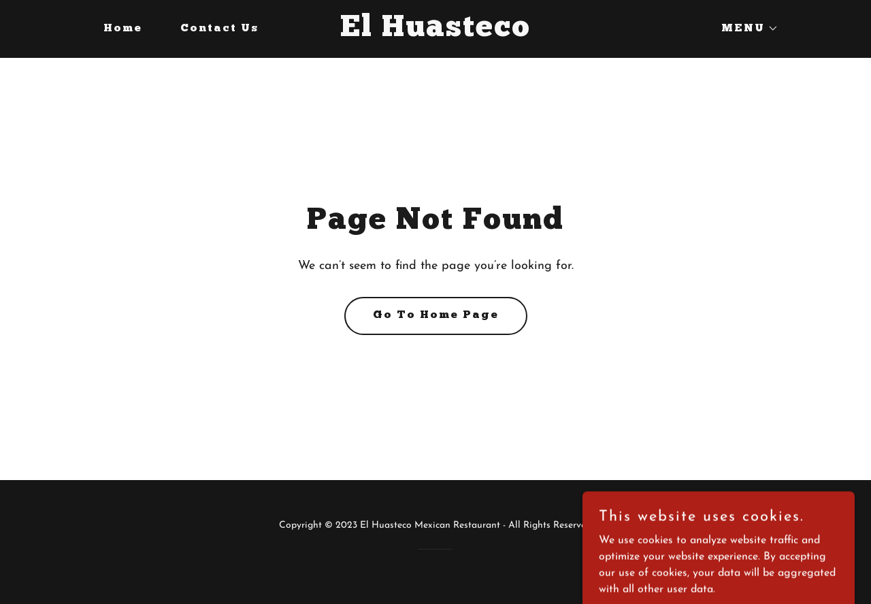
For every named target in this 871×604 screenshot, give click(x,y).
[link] (435, 33)
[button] (744, 28)
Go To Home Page (436, 315)
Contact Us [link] (219, 28)
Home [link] (122, 28)
